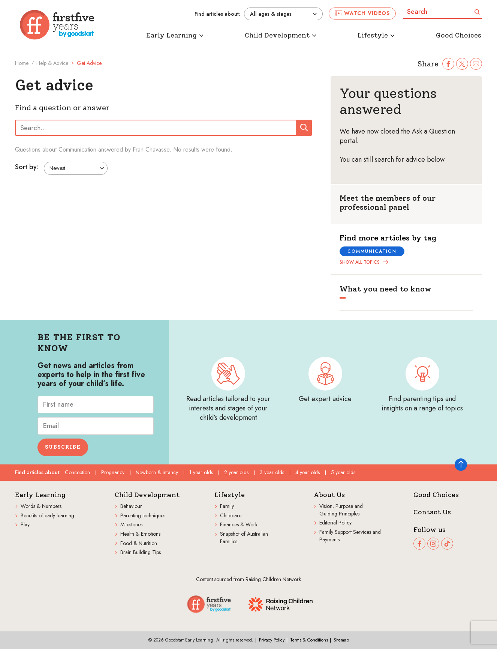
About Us (329, 495)
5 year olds (343, 472)
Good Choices (436, 495)
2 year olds (236, 472)
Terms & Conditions (309, 640)
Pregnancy (112, 472)
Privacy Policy (271, 640)
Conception (77, 472)
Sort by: (27, 167)
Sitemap (341, 640)
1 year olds (201, 472)
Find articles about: (217, 14)
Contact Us (432, 512)
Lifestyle (229, 495)
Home (21, 63)
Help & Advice (52, 63)
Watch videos (362, 13)
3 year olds (272, 472)
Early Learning (40, 495)
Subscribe (63, 447)
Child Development (147, 495)
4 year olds (307, 472)
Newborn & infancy (157, 472)
